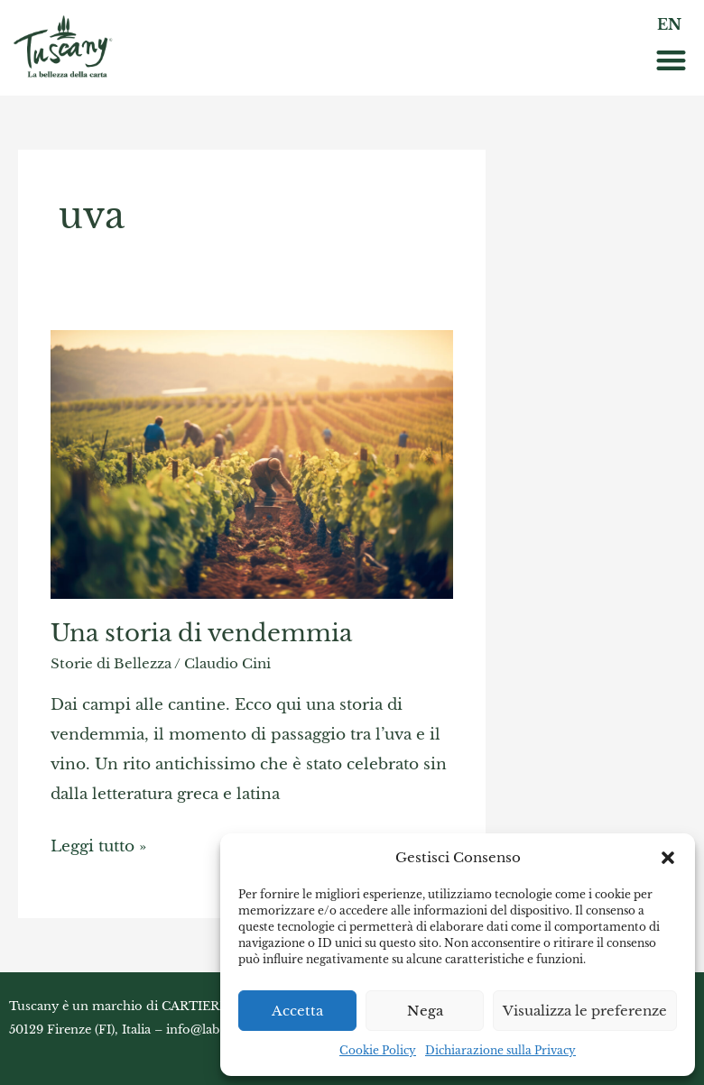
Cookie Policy (377, 1050)
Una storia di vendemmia (201, 633)
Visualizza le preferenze (585, 1010)
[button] (668, 858)
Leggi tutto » (98, 843)
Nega (425, 1010)
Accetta (297, 1010)
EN (669, 24)
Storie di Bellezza (111, 663)
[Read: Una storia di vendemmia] (252, 463)
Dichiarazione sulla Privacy (500, 1050)
